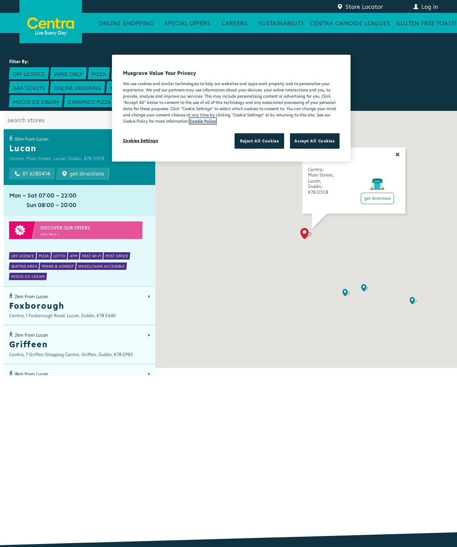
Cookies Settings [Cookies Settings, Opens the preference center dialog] (140, 140)
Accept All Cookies (314, 141)
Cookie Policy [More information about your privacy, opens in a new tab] (203, 121)
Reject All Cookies (259, 141)
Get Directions (377, 198)
